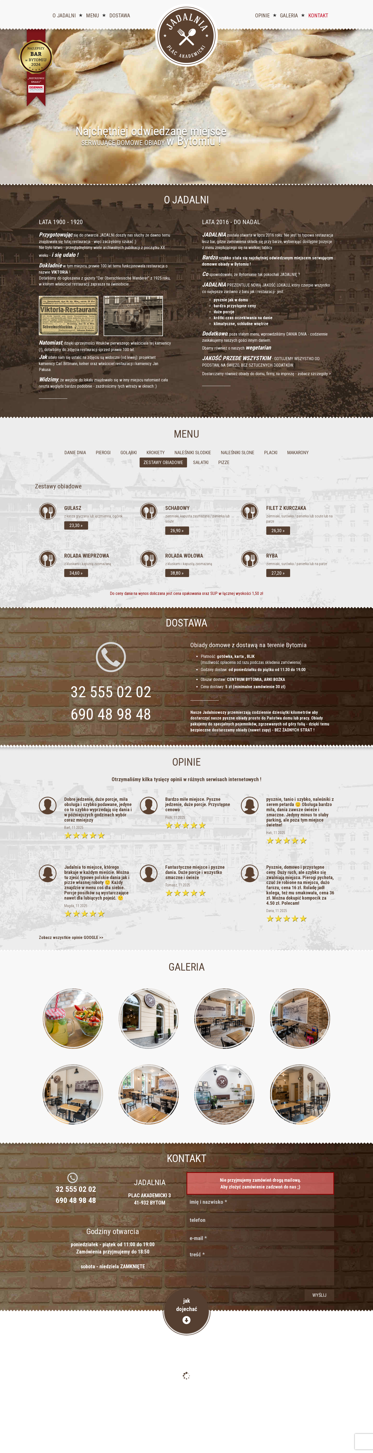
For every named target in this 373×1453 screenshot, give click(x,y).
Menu (92, 15)
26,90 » (177, 530)
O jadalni (64, 15)
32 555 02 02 (76, 1189)
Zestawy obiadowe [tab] (163, 462)
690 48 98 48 (110, 714)
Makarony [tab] (298, 452)
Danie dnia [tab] (75, 452)
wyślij (319, 1295)
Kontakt (318, 15)
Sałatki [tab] (201, 462)
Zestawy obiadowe (58, 486)
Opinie (262, 15)
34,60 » (76, 573)
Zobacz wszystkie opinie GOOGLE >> (71, 937)
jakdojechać (186, 1311)
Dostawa (119, 15)
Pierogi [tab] (103, 452)
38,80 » (177, 573)
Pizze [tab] (223, 462)
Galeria (289, 15)
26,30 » (278, 530)
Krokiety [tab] (156, 452)
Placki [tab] (270, 452)
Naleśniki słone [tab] (237, 452)
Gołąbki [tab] (128, 452)
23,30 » (76, 525)
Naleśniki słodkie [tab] (193, 452)
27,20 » (278, 573)
